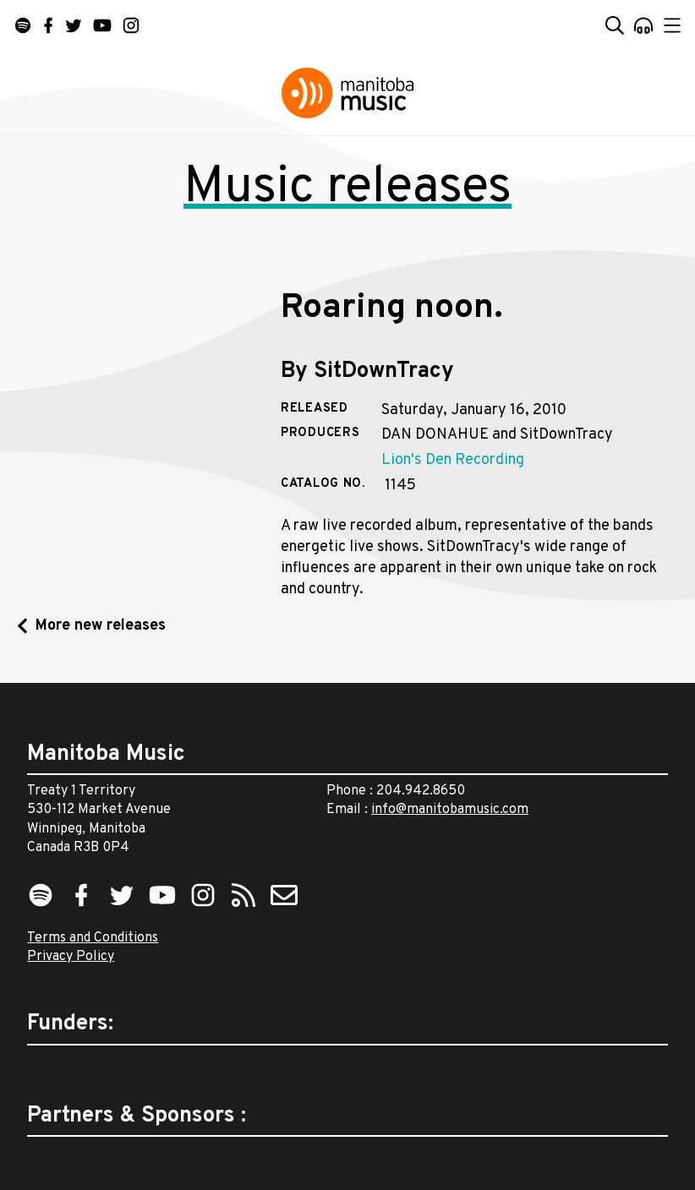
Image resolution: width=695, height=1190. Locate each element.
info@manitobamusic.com (449, 809)
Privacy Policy (70, 956)
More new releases (101, 626)
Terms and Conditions (92, 938)
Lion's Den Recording (452, 460)
